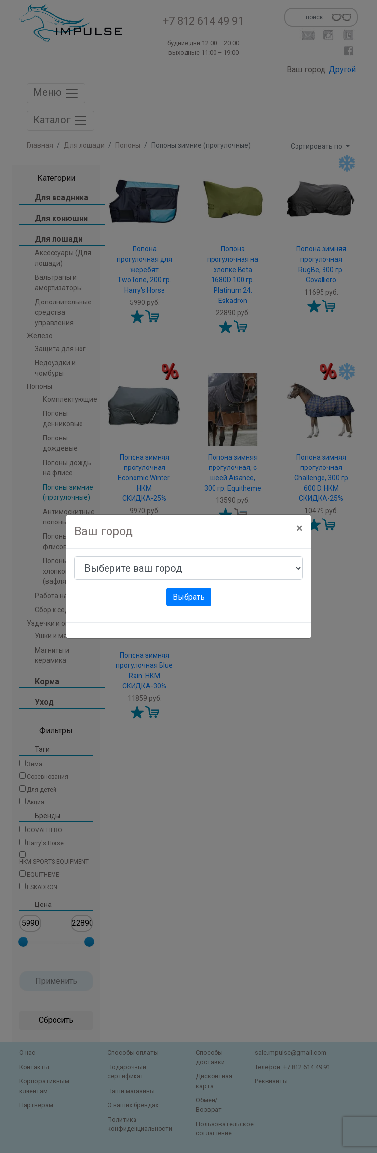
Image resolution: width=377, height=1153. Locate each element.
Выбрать (189, 597)
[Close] (300, 528)
